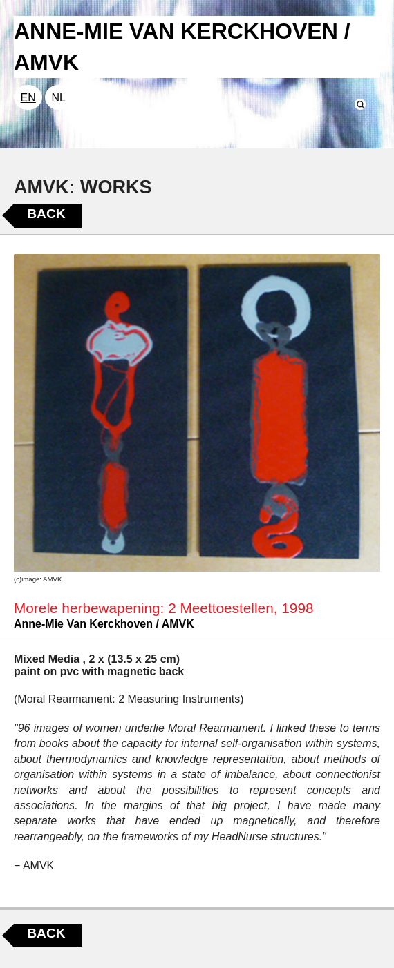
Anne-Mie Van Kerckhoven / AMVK (104, 624)
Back (46, 213)
